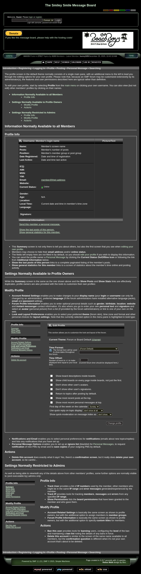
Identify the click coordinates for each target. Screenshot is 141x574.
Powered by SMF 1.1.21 (32, 561)
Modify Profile (31, 104)
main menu (70, 85)
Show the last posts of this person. (36, 229)
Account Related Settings (21, 342)
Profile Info (29, 97)
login (31, 17)
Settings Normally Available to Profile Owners (37, 102)
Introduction (10, 68)
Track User (10, 493)
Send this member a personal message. (39, 224)
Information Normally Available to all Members (37, 94)
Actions (27, 107)
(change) (96, 339)
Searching (95, 68)
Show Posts (16, 332)
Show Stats (15, 330)
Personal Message (77, 68)
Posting (61, 68)
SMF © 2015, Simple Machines (57, 561)
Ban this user (11, 525)
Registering (25, 68)
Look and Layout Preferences (23, 346)
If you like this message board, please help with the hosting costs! (38, 37)
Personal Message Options (22, 350)
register (39, 17)
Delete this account (18, 360)
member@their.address (53, 180)
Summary (15, 328)
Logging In (39, 68)
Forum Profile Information (21, 344)
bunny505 (84, 56)
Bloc (124, 562)
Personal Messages (103, 444)
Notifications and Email (20, 348)
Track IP (9, 495)
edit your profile (88, 254)
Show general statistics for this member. (39, 232)
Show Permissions (13, 497)
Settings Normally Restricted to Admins (33, 112)
